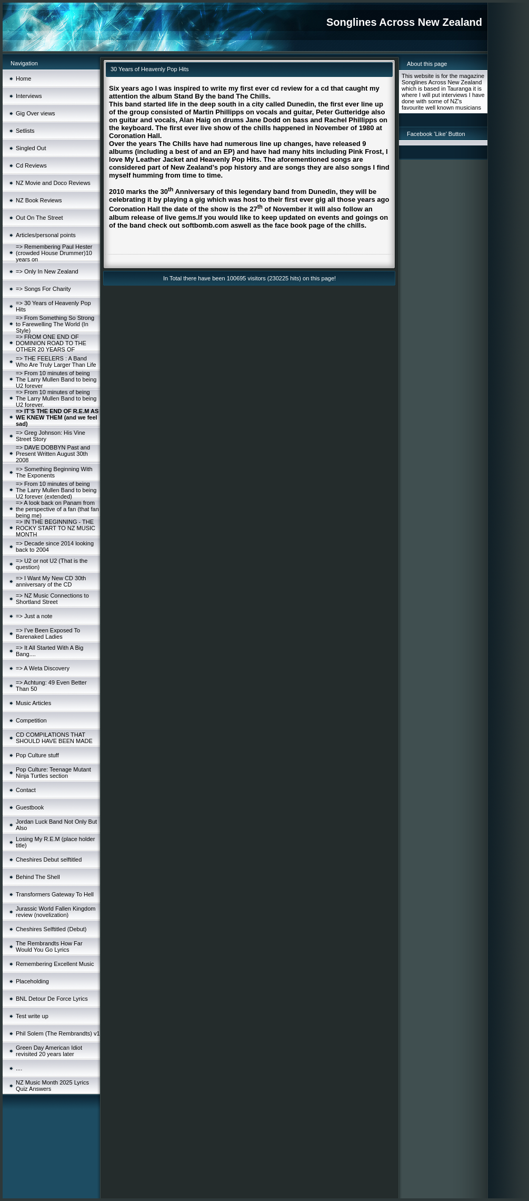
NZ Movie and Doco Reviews (53, 183)
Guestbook (30, 807)
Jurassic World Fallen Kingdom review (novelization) (55, 911)
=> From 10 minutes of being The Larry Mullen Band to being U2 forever (56, 379)
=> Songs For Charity (43, 289)
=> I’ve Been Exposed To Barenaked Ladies (48, 633)
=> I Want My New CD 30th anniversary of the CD (51, 581)
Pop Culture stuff (37, 755)
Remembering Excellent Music (55, 964)
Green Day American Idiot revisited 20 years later (49, 1050)
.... (19, 1068)
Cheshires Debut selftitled (49, 859)
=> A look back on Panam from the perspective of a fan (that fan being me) (57, 509)
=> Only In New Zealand (47, 271)
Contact (26, 790)
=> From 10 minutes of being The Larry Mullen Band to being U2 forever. (56, 398)
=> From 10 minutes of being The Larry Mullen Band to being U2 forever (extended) (56, 490)
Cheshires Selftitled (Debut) (51, 929)
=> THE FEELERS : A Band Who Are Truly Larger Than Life (56, 361)
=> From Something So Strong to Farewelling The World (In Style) (55, 324)
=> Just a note (34, 616)
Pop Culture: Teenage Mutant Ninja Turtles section (53, 772)
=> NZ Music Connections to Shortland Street (52, 598)
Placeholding (32, 981)
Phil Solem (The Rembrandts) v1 (58, 1033)
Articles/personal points (46, 235)
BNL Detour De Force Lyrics (52, 998)
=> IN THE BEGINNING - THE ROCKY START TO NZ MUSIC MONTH (55, 528)
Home (23, 78)
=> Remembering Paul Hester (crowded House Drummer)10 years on (54, 252)
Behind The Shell (38, 877)
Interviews (29, 96)
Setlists (25, 131)
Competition (31, 720)
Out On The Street (39, 217)
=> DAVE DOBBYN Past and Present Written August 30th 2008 (53, 453)
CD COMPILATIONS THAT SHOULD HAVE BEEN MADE (54, 737)
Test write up (32, 1016)
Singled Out (31, 148)
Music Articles (33, 703)
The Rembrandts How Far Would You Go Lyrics (49, 946)
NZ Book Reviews (39, 200)
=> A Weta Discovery (42, 668)
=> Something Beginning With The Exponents (54, 472)
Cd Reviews (31, 165)
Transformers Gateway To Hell (55, 894)
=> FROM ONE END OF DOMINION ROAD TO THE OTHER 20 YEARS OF (51, 343)
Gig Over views (35, 113)
